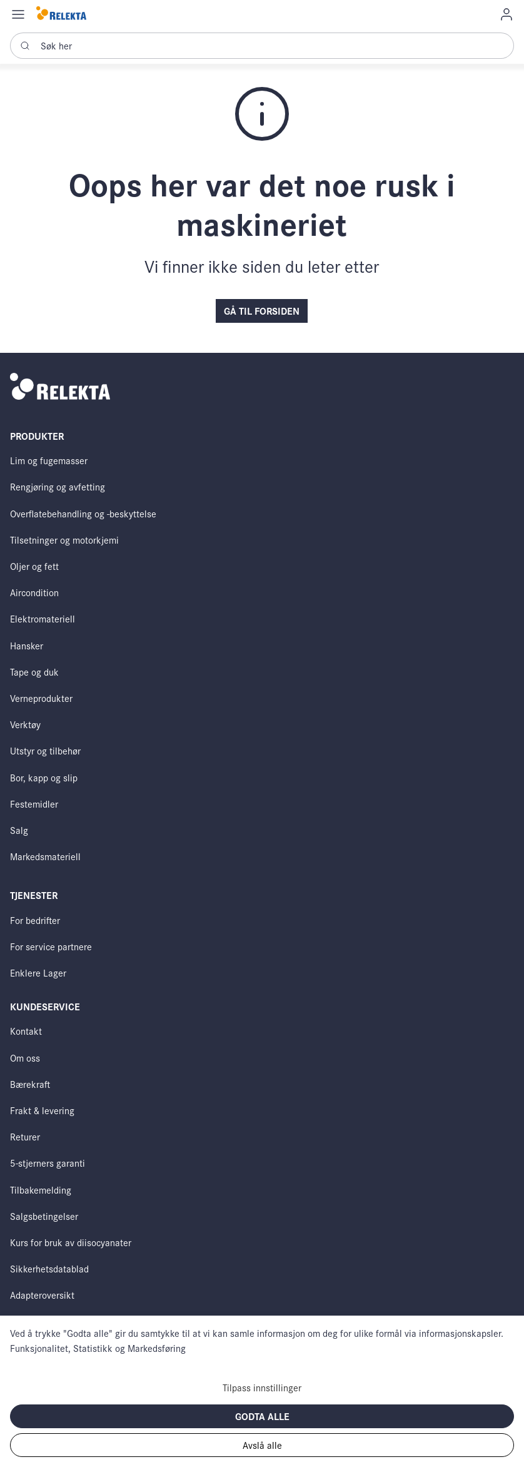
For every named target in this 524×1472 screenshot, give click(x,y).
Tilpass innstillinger (262, 1387)
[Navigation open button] (18, 14)
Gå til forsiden (262, 310)
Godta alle (262, 1416)
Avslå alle (262, 1444)
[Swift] (61, 14)
